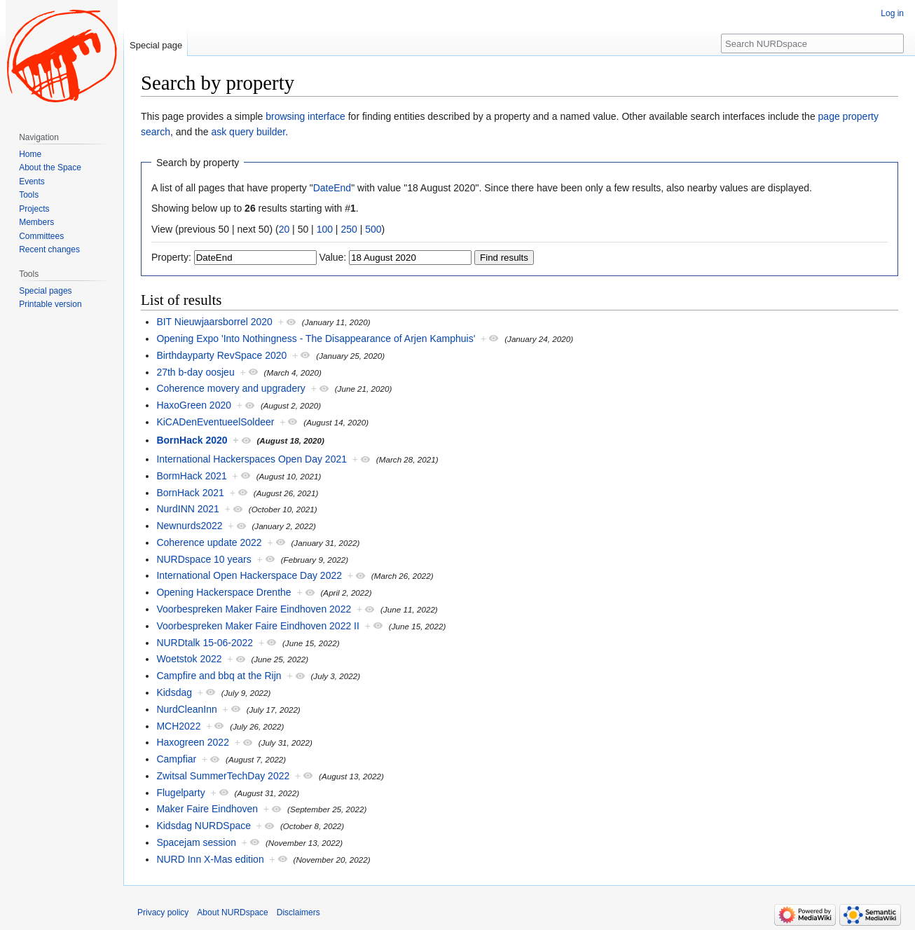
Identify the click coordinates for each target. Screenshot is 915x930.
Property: (171, 257)
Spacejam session (196, 842)
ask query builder (248, 131)
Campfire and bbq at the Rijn (218, 675)
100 (325, 229)
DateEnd (332, 187)
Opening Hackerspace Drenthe (223, 592)
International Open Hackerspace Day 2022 (249, 575)
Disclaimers (298, 912)
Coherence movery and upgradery (230, 388)
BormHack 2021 (191, 475)
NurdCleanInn (186, 709)
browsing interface (305, 116)
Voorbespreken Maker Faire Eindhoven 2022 (253, 609)
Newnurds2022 (189, 525)
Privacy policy (162, 912)
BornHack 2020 (191, 440)
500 (373, 229)
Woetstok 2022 (188, 658)
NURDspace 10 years (203, 559)
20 (284, 229)
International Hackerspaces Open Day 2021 (251, 459)
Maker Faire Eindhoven (207, 808)
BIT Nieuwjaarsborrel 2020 (214, 321)
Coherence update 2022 (208, 542)
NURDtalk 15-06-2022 (204, 642)
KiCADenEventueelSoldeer (215, 422)
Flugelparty (180, 792)
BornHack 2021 (190, 492)
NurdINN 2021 (187, 508)
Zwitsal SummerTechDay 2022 (222, 775)
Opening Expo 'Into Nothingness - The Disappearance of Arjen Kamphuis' (315, 338)
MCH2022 (178, 726)
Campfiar (176, 759)
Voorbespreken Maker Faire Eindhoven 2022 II (257, 625)
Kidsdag (174, 692)
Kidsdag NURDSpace (203, 825)
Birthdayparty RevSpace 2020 (221, 355)
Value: (333, 257)
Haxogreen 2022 (192, 742)
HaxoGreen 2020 (193, 405)
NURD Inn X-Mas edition (209, 859)
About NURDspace (232, 912)
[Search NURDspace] (812, 43)
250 (348, 229)
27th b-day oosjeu (195, 372)
